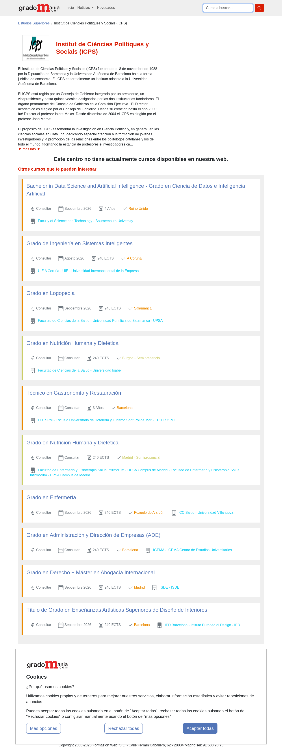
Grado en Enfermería (51, 497)
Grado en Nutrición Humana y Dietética (72, 343)
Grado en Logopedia (50, 293)
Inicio (70, 7)
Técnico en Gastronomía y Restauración (73, 393)
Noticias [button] (84, 7)
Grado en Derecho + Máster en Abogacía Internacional (90, 572)
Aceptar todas (200, 728)
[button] (88, 149)
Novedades (106, 7)
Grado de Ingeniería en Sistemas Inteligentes (79, 243)
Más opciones (43, 728)
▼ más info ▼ (29, 149)
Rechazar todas (123, 728)
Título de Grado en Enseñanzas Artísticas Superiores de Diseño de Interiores (116, 610)
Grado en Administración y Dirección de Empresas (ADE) (93, 535)
